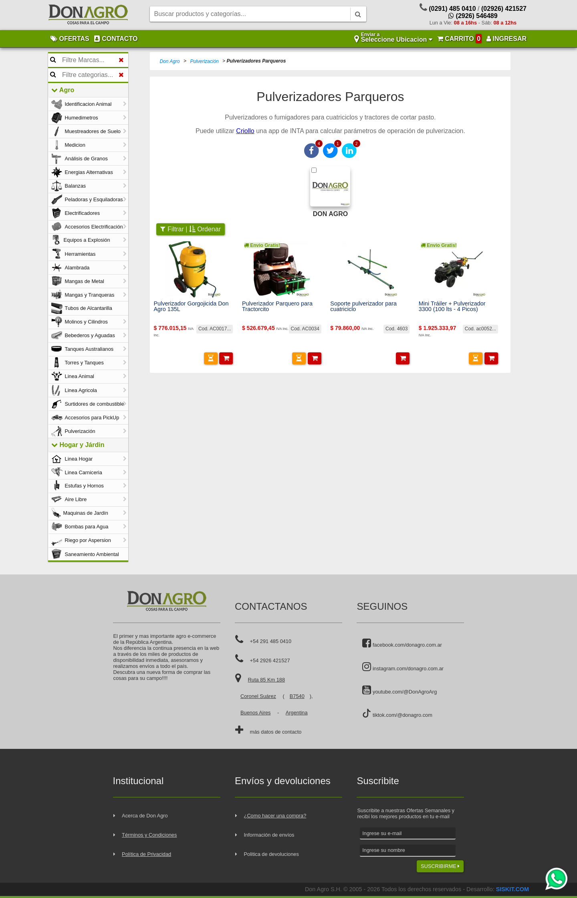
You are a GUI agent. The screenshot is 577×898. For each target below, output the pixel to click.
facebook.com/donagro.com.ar (402, 643)
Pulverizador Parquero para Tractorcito (277, 306)
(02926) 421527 (504, 8)
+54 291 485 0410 (271, 641)
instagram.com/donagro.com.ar (403, 667)
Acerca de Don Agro (145, 816)
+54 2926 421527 (270, 660)
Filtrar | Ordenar (190, 229)
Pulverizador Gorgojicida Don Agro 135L (190, 306)
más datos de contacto (276, 732)
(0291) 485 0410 (452, 8)
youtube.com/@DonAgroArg (399, 690)
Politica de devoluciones (271, 854)
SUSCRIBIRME (440, 866)
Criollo (245, 130)
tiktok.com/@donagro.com (397, 713)
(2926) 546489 (473, 15)
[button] (211, 358)
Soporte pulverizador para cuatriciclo (363, 306)
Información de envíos (269, 835)
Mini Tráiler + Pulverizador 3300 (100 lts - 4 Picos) (452, 306)
